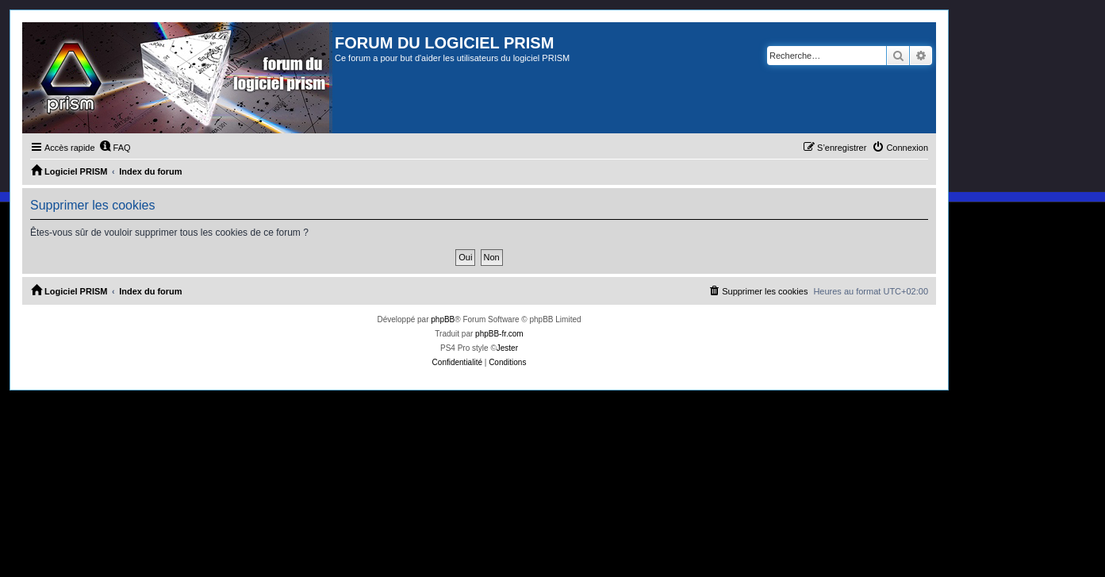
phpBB (443, 319)
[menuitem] (115, 147)
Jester (507, 348)
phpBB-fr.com (499, 333)
